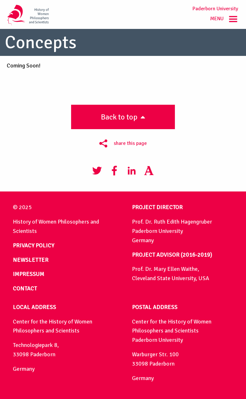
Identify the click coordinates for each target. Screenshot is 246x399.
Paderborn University (215, 8)
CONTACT (25, 288)
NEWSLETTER (30, 259)
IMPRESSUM (28, 274)
